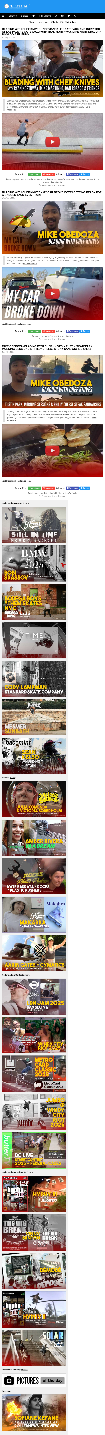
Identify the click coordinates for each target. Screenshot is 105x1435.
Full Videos (45, 15)
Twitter (86, 174)
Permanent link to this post (53, 185)
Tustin (74, 493)
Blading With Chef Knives (19, 179)
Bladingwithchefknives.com (18, 324)
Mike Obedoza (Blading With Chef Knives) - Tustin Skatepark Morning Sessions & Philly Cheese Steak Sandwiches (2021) (47, 347)
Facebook (73, 174)
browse (24, 1370)
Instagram (49, 174)
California (57, 182)
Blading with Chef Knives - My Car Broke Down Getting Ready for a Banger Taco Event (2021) (52, 193)
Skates (24, 15)
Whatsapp (35, 174)
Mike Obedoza (39, 179)
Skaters (13, 15)
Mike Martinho (72, 179)
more (25, 503)
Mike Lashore (87, 179)
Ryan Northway (18, 104)
